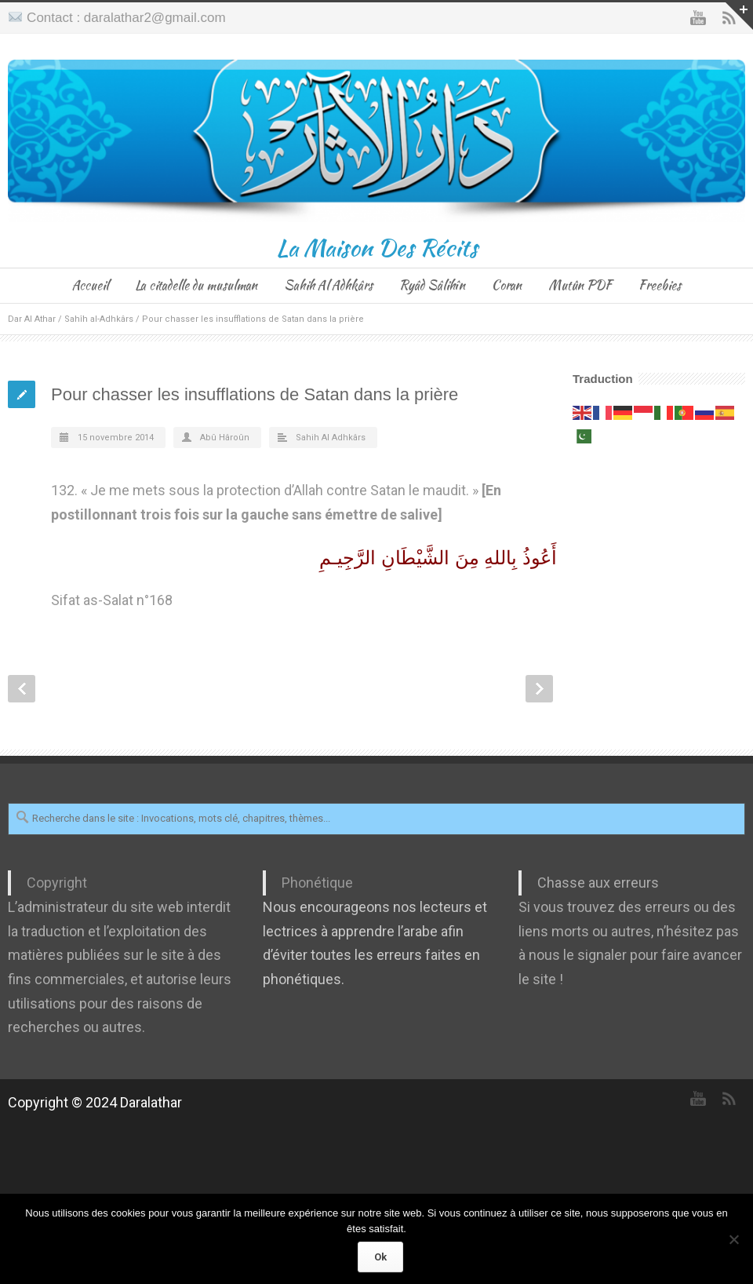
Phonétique (317, 882)
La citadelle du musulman (196, 285)
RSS (729, 1098)
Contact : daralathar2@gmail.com (126, 17)
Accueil (90, 285)
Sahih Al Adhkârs (328, 285)
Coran (507, 285)
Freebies (659, 285)
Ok (380, 1257)
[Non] (733, 1239)
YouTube (698, 18)
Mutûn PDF (580, 285)
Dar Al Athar (32, 319)
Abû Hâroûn (224, 437)
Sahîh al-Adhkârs (98, 319)
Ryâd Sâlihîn (432, 285)
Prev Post (21, 688)
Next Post (539, 688)
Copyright (57, 882)
